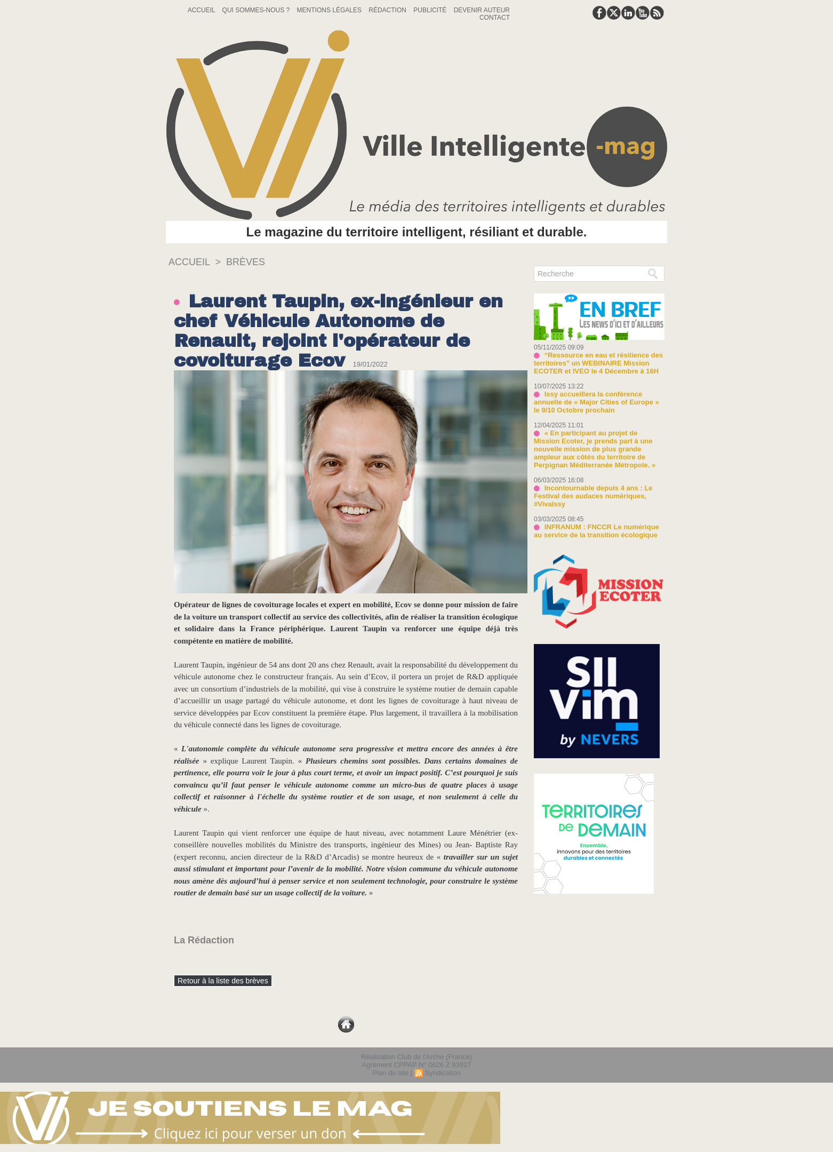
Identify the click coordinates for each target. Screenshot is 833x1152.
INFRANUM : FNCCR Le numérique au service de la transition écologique (596, 531)
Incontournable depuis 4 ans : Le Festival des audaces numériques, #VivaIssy (593, 496)
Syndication (442, 1073)
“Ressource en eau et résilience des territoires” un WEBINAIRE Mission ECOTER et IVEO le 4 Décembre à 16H (598, 363)
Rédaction (388, 10)
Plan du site (390, 1073)
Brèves (245, 262)
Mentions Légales (330, 10)
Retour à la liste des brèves (223, 980)
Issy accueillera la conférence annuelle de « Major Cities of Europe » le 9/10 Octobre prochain (596, 402)
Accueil (202, 10)
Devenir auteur (482, 10)
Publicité (430, 10)
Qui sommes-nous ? (257, 10)
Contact (494, 17)
